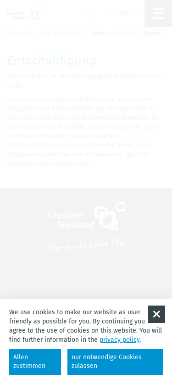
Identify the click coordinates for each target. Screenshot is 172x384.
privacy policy (119, 340)
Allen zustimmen (29, 361)
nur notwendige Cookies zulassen (107, 361)
